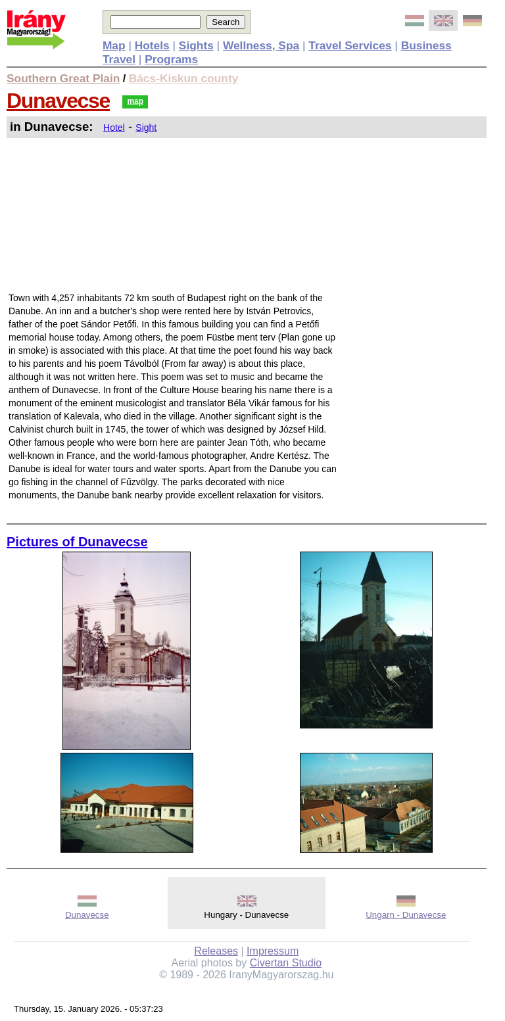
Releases (216, 951)
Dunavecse (58, 100)
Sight (145, 127)
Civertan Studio (286, 962)
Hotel (114, 127)
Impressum (273, 951)
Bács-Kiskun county (184, 78)
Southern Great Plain (63, 78)
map (135, 101)
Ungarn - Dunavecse (406, 915)
